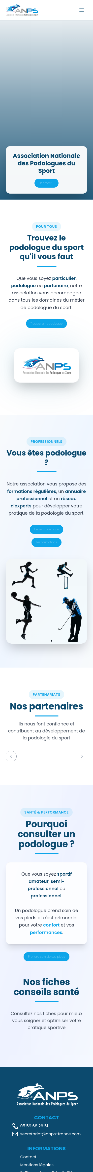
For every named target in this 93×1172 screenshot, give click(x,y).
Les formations (46, 542)
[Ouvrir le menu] (81, 9)
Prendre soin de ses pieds (46, 956)
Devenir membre (46, 529)
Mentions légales (37, 1165)
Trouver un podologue (46, 323)
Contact (28, 1157)
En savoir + (46, 183)
